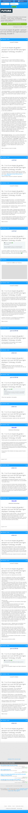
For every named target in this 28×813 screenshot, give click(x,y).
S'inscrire (21, 1)
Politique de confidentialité (11, 808)
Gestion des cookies (19, 806)
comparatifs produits (24, 788)
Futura (5, 806)
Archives (9, 806)
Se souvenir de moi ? (23, 3)
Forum (4, 15)
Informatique (3, 18)
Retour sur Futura (7, 1)
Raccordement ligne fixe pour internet (9, 765)
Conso (13, 806)
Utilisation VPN (11, 759)
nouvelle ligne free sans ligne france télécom (11, 779)
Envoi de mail (17, 759)
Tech (8, 788)
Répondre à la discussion (14, 24)
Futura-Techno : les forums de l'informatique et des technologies (13, 17)
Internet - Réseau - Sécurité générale (14, 18)
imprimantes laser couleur (21, 789)
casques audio (10, 790)
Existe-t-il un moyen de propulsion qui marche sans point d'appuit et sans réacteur (13, 775)
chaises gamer (17, 790)
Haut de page (19, 808)
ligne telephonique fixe (6, 769)
